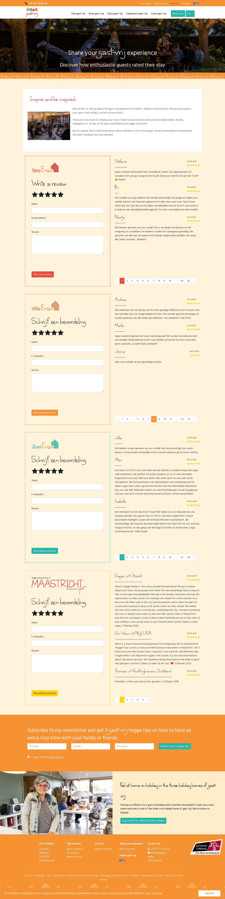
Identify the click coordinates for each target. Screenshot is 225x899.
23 (189, 419)
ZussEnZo (44, 857)
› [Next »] (194, 419)
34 (182, 281)
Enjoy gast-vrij (115, 14)
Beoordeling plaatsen (45, 413)
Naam (35, 342)
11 (171, 419)
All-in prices (73, 853)
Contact (186, 3)
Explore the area (103, 849)
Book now (178, 14)
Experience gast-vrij (136, 14)
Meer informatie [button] (153, 893)
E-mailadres (38, 356)
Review (35, 232)
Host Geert (146, 3)
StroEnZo (44, 849)
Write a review (127, 849)
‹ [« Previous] (117, 419)
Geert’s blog (160, 3)
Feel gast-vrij (78, 14)
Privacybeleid (155, 860)
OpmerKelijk (39, 875)
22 (182, 419)
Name (35, 204)
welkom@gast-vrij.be (157, 855)
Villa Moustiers (47, 860)
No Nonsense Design (88, 875)
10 (170, 281)
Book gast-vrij (96, 14)
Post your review (43, 274)
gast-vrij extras (75, 849)
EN (189, 14)
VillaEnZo (44, 853)
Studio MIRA (59, 875)
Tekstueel (158, 875)
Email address (39, 218)
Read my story (74, 857)
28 (188, 557)
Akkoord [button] (209, 893)
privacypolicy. (56, 757)
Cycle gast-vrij (158, 14)
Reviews (174, 3)
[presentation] (67, 264)
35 (188, 281)
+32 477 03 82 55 (37, 3)
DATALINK (134, 875)
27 (182, 557)
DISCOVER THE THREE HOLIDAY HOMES (143, 821)
